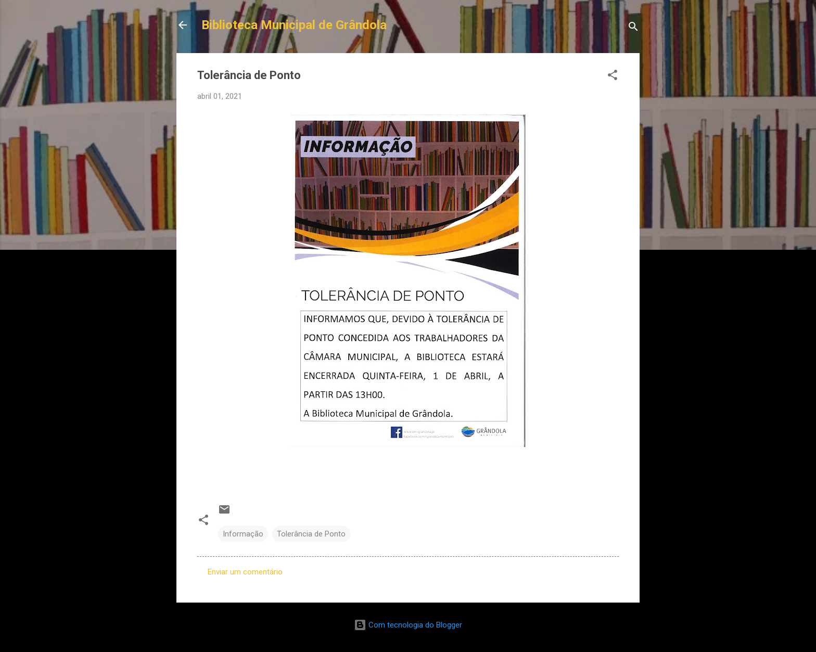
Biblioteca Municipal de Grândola (294, 25)
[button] (612, 77)
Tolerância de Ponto (311, 534)
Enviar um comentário (245, 572)
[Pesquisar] (633, 28)
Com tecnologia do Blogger (408, 625)
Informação (243, 534)
